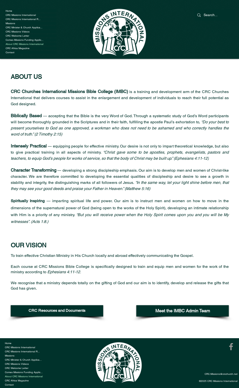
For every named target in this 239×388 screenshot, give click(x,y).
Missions (10, 23)
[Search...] (214, 15)
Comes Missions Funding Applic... (24, 40)
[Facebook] (231, 346)
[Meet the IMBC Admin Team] (182, 310)
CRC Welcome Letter (17, 35)
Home (9, 11)
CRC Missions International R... (23, 19)
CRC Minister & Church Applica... (24, 27)
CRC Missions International (21, 15)
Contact (10, 52)
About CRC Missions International (24, 44)
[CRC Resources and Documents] (57, 310)
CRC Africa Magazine (18, 48)
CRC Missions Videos (18, 31)
